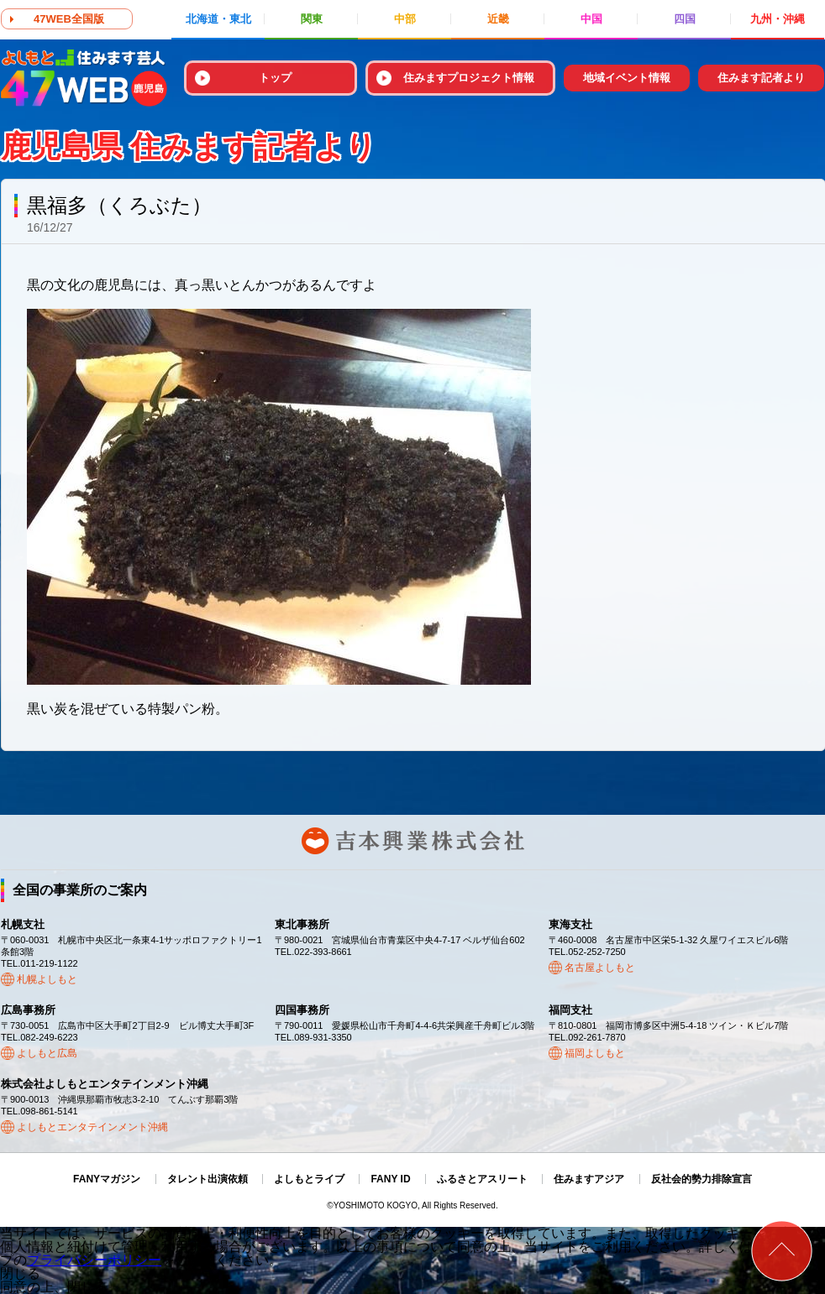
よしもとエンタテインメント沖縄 (92, 1127)
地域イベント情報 (626, 77)
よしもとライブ (309, 1179)
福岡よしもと (595, 1053)
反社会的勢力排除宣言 (701, 1179)
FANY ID (390, 1179)
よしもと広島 (47, 1053)
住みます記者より (761, 77)
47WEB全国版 (69, 19)
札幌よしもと (47, 979)
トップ (275, 77)
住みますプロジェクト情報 (468, 77)
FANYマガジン (106, 1179)
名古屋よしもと (600, 967)
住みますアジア (589, 1179)
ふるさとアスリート (482, 1179)
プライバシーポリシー (94, 1260)
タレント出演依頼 (207, 1179)
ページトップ (781, 1250)
